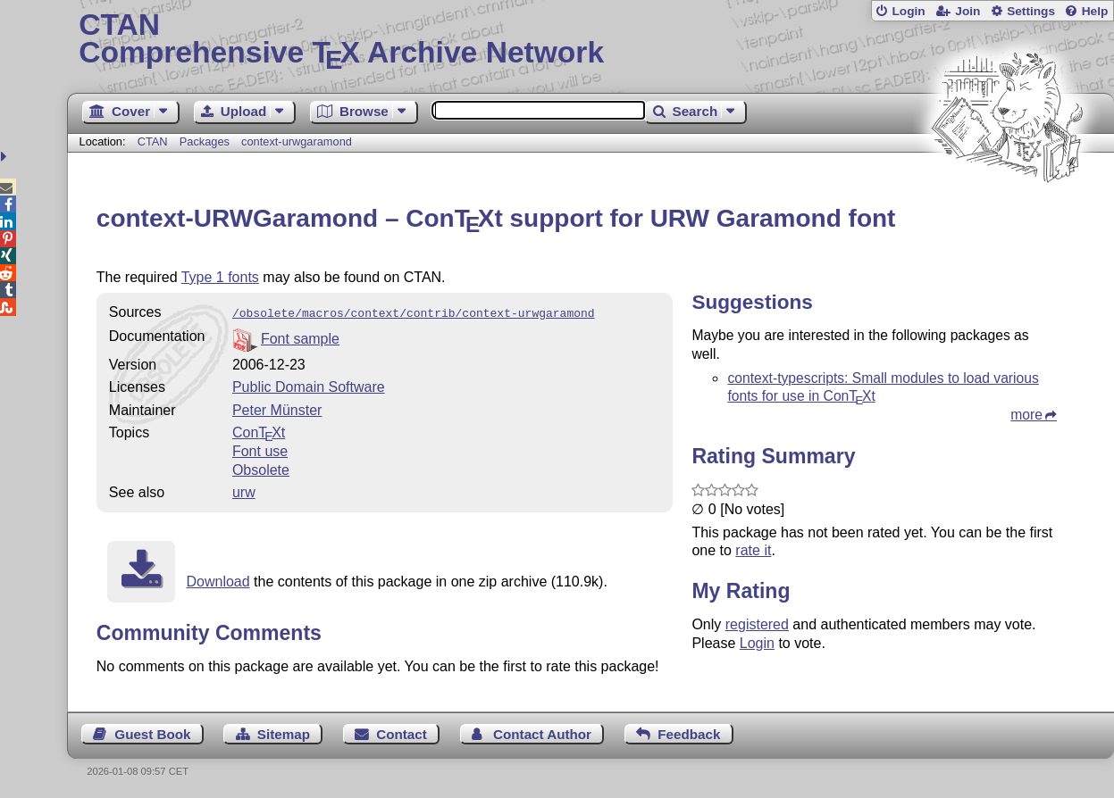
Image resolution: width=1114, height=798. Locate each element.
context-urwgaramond (296, 141)
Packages (206, 141)
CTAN (153, 141)
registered (757, 624)
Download (217, 579)
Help (1095, 11)
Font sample (300, 337)
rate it (753, 550)
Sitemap (283, 732)
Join (967, 11)
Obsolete (260, 468)
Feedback (689, 732)
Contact (401, 732)
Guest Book (152, 732)
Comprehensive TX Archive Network (590, 40)
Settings (1031, 11)
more (1026, 414)
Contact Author (542, 732)
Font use (260, 449)
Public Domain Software (308, 385)
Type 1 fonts (220, 277)
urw (243, 490)
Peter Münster (277, 408)
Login (908, 11)
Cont (258, 430)
